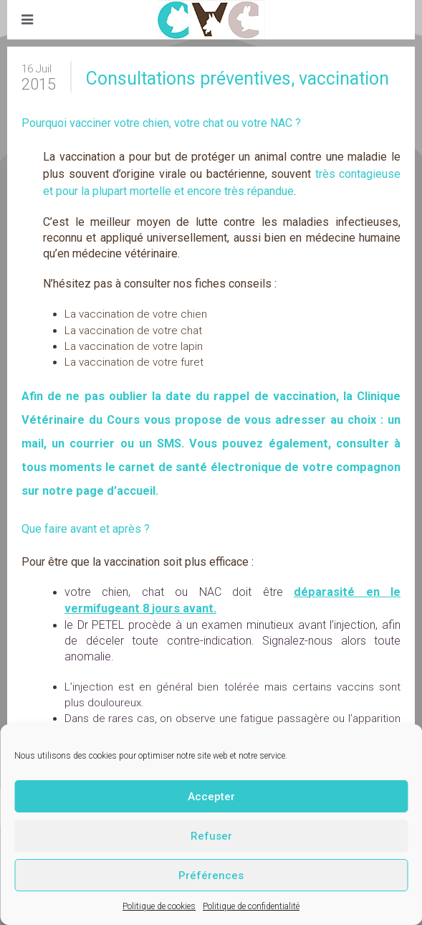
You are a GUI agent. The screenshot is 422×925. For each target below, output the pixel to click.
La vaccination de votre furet (133, 362)
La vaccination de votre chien (135, 314)
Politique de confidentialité (251, 906)
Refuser (211, 836)
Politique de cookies (159, 906)
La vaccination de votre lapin (133, 346)
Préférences (211, 875)
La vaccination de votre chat (133, 330)
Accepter (211, 796)
